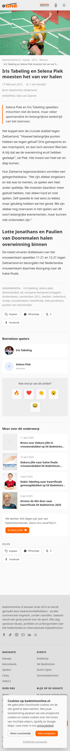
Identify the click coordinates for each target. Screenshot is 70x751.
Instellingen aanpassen (35, 741)
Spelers (6, 669)
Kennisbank (9, 664)
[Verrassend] (53, 394)
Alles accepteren (46, 733)
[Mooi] (29, 394)
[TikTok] (10, 634)
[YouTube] (23, 634)
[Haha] (35, 406)
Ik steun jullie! (17, 530)
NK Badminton (46, 664)
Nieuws (6, 658)
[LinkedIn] (29, 634)
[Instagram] (16, 634)
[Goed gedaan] (41, 394)
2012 (34, 59)
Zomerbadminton (48, 675)
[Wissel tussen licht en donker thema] (64, 5)
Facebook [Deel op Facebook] (12, 322)
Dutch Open (44, 669)
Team (5, 694)
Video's (6, 681)
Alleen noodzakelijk (20, 733)
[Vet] (16, 394)
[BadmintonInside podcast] (56, 5)
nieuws (26, 59)
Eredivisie (43, 658)
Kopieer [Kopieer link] (11, 314)
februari (43, 59)
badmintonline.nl (11, 59)
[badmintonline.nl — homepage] (9, 5)
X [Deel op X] (48, 314)
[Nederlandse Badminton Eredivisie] (44, 5)
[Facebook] (4, 634)
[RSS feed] (35, 634)
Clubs (5, 675)
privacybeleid (45, 725)
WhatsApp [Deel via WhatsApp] (31, 314)
